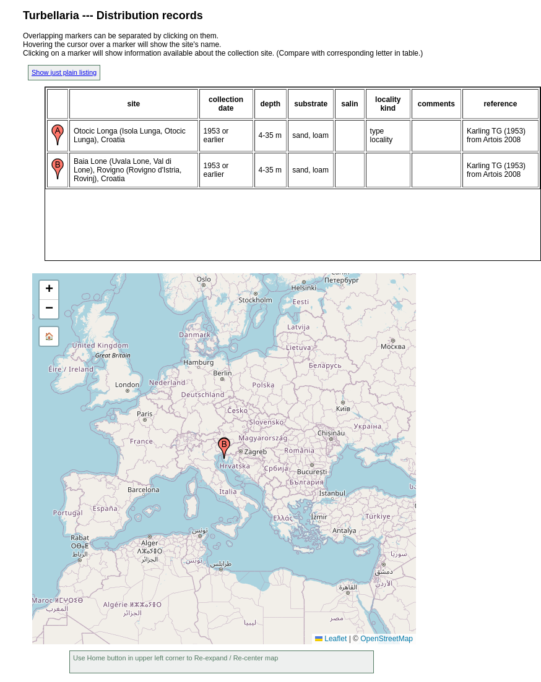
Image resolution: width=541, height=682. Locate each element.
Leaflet (331, 638)
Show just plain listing (64, 72)
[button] (224, 448)
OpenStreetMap (386, 638)
